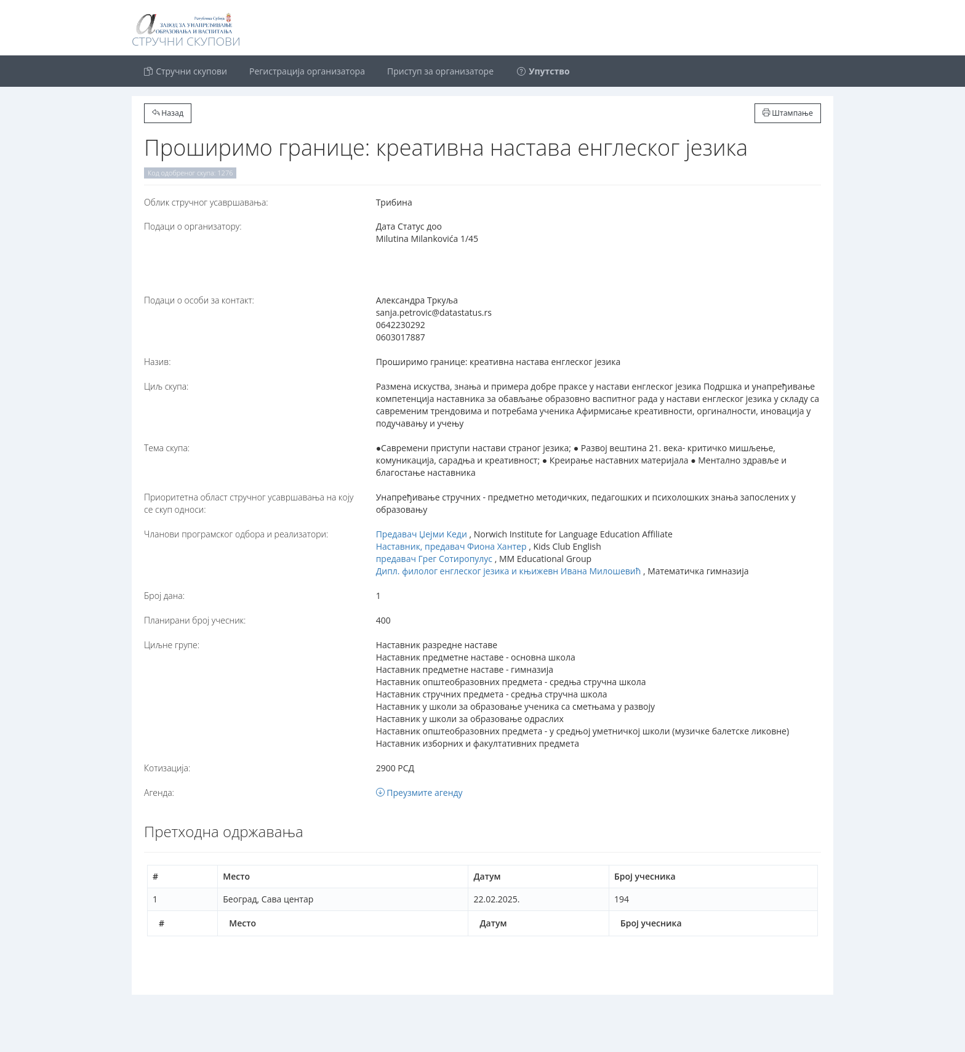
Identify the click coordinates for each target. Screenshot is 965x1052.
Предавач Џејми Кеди (421, 534)
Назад (167, 113)
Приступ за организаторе (440, 71)
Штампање (788, 113)
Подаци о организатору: (193, 226)
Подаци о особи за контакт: (199, 300)
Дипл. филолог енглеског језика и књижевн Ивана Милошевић (508, 571)
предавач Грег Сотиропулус (434, 558)
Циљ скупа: (166, 386)
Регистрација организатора (307, 71)
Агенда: (159, 792)
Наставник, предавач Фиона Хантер (451, 546)
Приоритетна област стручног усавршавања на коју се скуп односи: (248, 503)
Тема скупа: (167, 448)
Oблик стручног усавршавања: (206, 202)
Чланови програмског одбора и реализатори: (236, 534)
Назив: (157, 361)
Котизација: (167, 768)
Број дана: (164, 595)
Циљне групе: (171, 645)
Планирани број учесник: (195, 620)
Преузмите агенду (419, 792)
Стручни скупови (185, 71)
